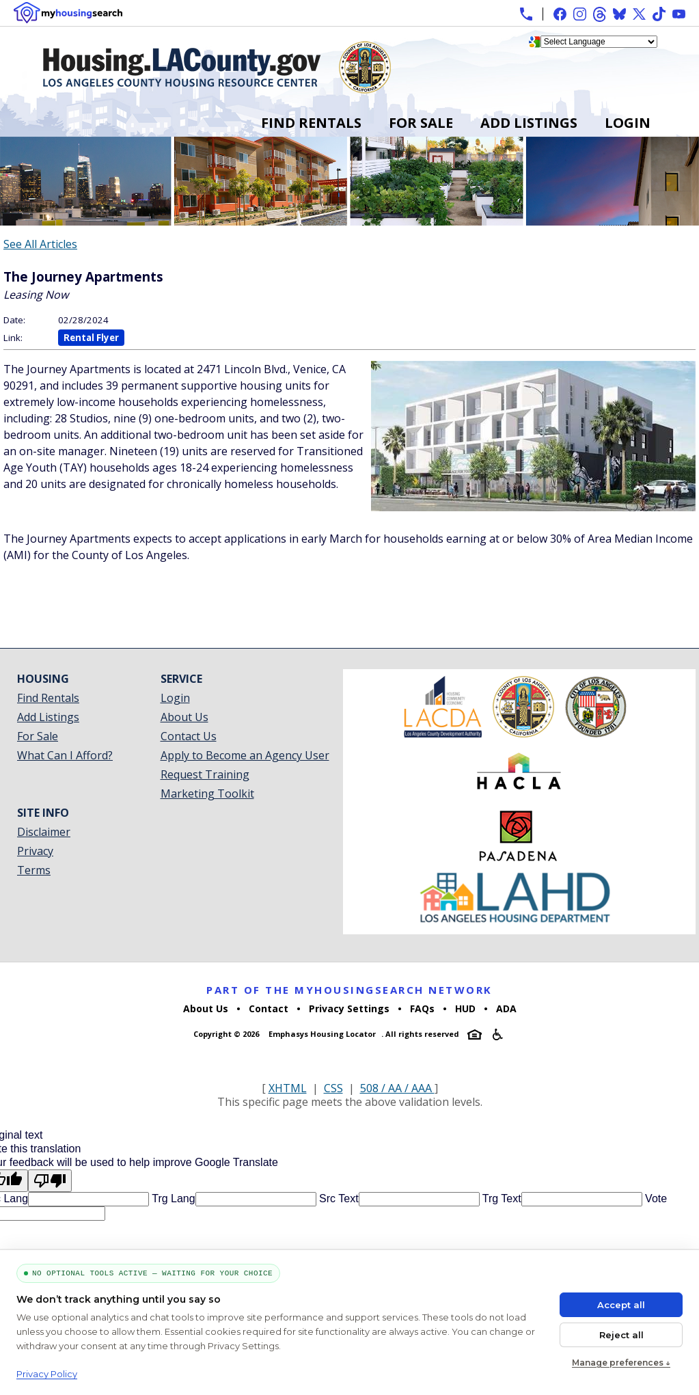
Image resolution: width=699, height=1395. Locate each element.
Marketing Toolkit (207, 793)
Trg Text (500, 1198)
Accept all (621, 1304)
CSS (333, 1088)
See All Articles (40, 244)
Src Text (337, 1198)
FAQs (422, 1008)
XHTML (288, 1088)
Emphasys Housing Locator (322, 1034)
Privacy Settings (349, 1008)
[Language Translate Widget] (598, 42)
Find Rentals (311, 122)
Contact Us (189, 736)
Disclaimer (43, 831)
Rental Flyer (91, 337)
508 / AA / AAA (397, 1088)
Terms (34, 870)
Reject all (621, 1334)
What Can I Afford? (65, 755)
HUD (465, 1008)
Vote (654, 1198)
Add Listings (528, 122)
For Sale (421, 122)
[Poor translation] (50, 1180)
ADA (506, 1008)
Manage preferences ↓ (621, 1362)
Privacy (35, 850)
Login (627, 122)
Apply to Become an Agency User (245, 755)
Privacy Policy (46, 1373)
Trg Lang (172, 1198)
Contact (268, 1008)
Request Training (205, 774)
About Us (184, 716)
